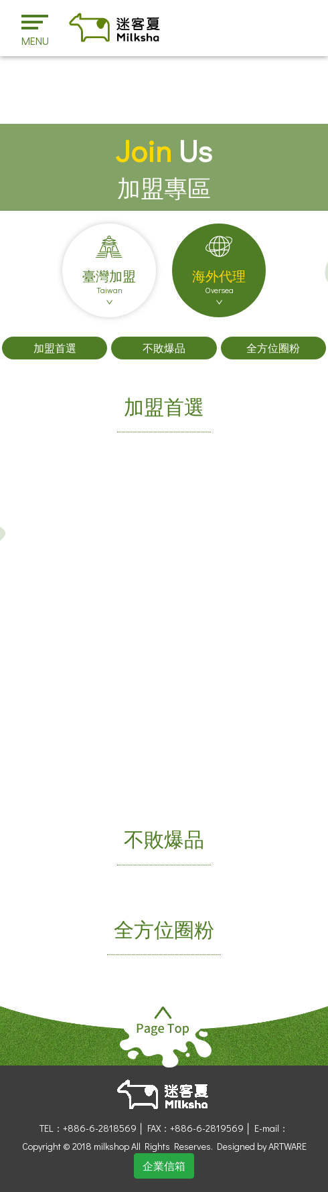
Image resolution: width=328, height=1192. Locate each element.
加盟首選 (54, 348)
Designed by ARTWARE (262, 1146)
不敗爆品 (164, 348)
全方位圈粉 (273, 348)
